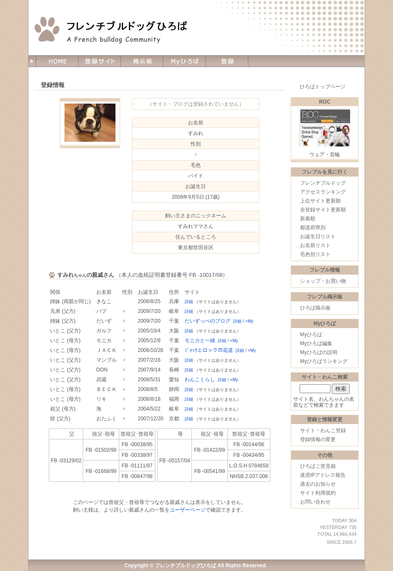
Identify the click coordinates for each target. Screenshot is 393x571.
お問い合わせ (315, 502)
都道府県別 (313, 228)
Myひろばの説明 (318, 352)
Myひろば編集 (316, 343)
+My (249, 321)
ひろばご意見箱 (318, 466)
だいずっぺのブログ (207, 321)
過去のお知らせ (318, 484)
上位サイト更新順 (320, 201)
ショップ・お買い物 (323, 281)
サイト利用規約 (318, 493)
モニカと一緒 (200, 340)
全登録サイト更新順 (323, 210)
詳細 (189, 301)
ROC (325, 102)
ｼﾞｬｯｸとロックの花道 (209, 350)
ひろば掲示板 (315, 308)
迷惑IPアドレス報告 (322, 475)
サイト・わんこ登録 (323, 430)
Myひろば (311, 335)
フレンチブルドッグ (323, 183)
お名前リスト (315, 245)
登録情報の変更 (318, 439)
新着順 (307, 219)
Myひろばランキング (324, 361)
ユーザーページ (187, 510)
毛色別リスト (315, 254)
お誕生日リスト (318, 236)
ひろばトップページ (322, 87)
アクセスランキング (323, 192)
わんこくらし (200, 380)
